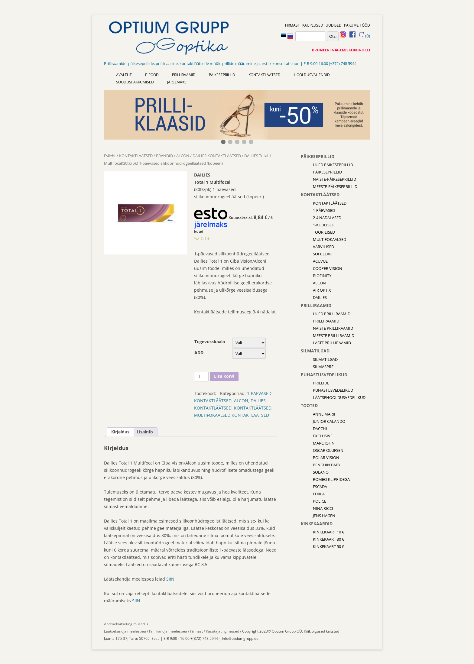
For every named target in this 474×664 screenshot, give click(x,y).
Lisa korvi (224, 376)
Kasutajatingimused (222, 631)
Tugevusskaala (209, 342)
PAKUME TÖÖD (357, 25)
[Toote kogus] (201, 376)
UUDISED (334, 25)
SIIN (170, 579)
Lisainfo (145, 432)
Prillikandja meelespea (168, 631)
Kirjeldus (120, 432)
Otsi (332, 36)
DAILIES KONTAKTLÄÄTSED (217, 155)
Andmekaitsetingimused (124, 624)
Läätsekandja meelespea (125, 631)
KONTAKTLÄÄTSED (136, 155)
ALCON (182, 155)
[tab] (120, 431)
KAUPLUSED (312, 25)
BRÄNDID (164, 155)
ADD (198, 352)
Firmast (197, 631)
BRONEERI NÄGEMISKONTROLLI (341, 50)
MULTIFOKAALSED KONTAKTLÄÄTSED (231, 415)
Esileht (110, 155)
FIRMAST (292, 25)
